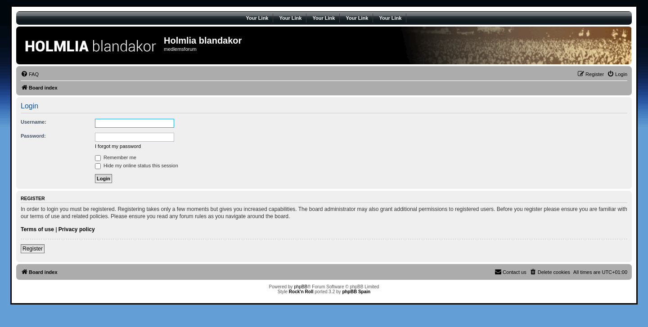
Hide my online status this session (136, 165)
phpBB (300, 286)
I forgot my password (118, 146)
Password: (33, 136)
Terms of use (37, 229)
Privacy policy (76, 229)
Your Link (257, 18)
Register (32, 249)
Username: (33, 122)
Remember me (115, 157)
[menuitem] (30, 74)
